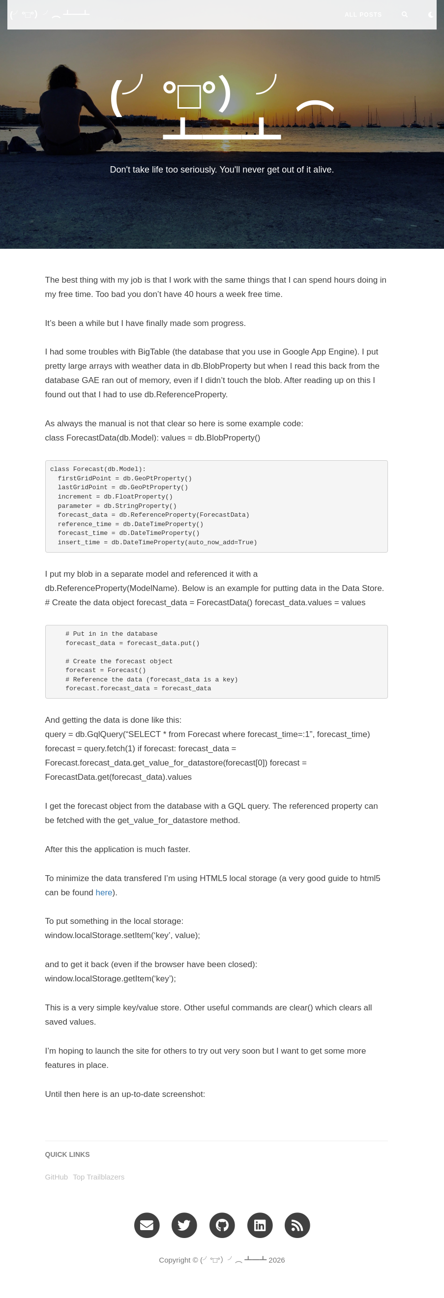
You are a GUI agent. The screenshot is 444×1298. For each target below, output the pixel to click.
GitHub (56, 1177)
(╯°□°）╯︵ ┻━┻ (49, 15)
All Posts (363, 14)
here (104, 892)
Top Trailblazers (98, 1177)
